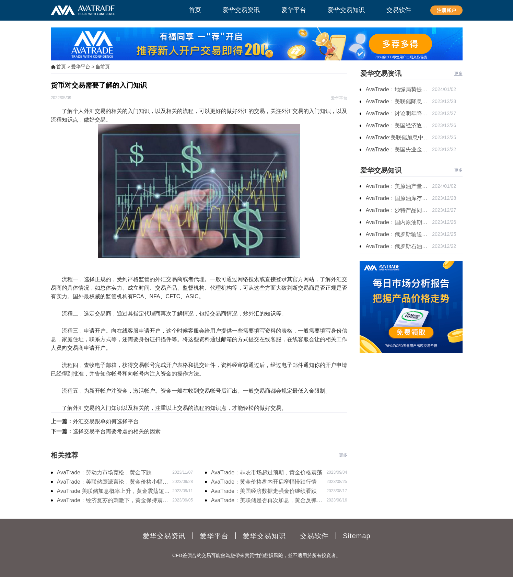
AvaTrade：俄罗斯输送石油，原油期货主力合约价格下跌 (398, 234)
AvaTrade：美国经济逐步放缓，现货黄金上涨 (398, 125)
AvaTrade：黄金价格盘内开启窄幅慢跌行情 (264, 482)
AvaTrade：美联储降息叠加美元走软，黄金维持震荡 (398, 101)
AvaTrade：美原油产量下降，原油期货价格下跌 (398, 186)
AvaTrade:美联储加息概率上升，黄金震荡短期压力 (113, 492)
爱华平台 (80, 66)
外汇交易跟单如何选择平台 (106, 421)
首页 (61, 66)
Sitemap (356, 536)
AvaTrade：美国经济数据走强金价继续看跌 (264, 491)
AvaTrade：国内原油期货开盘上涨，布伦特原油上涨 (398, 222)
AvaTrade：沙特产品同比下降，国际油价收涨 (398, 210)
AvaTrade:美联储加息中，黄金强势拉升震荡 (398, 137)
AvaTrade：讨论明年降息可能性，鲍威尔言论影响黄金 (398, 113)
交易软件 (314, 536)
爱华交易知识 (380, 170)
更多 (343, 455)
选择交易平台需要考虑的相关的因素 (117, 431)
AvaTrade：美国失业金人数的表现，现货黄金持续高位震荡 (398, 149)
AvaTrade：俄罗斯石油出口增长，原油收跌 (398, 246)
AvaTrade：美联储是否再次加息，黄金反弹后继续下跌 (266, 501)
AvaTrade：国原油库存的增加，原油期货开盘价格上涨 (398, 198)
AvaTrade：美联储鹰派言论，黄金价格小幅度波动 (112, 482)
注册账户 (446, 10)
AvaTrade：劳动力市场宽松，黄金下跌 (104, 472)
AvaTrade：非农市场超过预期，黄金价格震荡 (266, 472)
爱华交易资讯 (380, 73)
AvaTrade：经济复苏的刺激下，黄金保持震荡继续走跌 (112, 501)
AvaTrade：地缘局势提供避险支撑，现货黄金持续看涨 (398, 89)
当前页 (102, 66)
